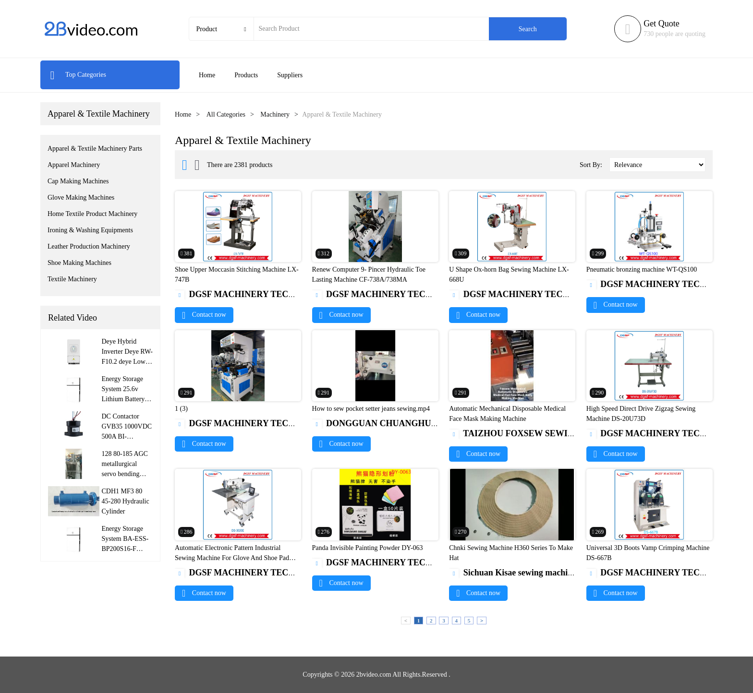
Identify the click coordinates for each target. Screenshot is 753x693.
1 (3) (181, 408)
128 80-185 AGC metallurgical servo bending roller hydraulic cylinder (125, 474)
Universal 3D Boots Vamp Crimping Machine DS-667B (648, 553)
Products (246, 75)
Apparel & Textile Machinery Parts (95, 148)
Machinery (275, 114)
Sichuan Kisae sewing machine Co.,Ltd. (529, 572)
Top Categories (78, 74)
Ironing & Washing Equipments (90, 230)
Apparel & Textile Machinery (99, 114)
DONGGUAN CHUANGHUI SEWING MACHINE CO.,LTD (433, 423)
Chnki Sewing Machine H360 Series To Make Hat (511, 553)
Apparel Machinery (74, 164)
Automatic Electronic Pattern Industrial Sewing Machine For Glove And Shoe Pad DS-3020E (232, 558)
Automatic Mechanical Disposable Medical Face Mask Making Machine (507, 413)
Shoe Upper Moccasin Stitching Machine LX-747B (237, 274)
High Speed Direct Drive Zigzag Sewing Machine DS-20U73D (640, 413)
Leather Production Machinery (89, 246)
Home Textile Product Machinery (92, 213)
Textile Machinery (72, 279)
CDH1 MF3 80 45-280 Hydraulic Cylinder (125, 501)
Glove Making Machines (81, 197)
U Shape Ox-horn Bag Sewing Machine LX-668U (509, 274)
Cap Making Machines (78, 181)
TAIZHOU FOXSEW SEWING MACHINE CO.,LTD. (556, 433)
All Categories (225, 114)
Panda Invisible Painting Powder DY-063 (367, 547)
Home (207, 75)
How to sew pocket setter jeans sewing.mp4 (371, 408)
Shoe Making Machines (79, 262)
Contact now (204, 314)
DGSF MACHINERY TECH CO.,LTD (253, 294)
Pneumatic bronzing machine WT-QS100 (641, 269)
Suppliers (290, 75)
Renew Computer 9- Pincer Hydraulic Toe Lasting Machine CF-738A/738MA (368, 274)
